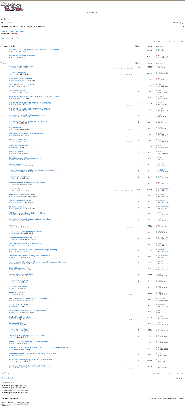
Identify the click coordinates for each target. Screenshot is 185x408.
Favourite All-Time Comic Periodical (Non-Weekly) (29, 341)
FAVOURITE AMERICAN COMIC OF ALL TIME (27, 335)
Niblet (13, 190)
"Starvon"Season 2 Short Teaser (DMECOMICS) (28, 311)
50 (126, 190)
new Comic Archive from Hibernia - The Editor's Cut (30, 299)
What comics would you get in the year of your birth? (30, 360)
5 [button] (177, 41)
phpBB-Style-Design (23, 404)
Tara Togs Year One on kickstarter (22, 85)
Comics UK (92, 13)
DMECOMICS (15, 172)
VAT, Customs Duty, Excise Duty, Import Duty (27, 213)
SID (13, 141)
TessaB (13, 178)
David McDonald (16, 202)
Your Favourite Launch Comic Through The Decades (30, 366)
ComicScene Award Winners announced (25, 158)
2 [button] (169, 41)
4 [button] (174, 41)
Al (10, 33)
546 (121, 68)
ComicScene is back (17, 91)
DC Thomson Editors (17, 207)
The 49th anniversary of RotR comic (23, 237)
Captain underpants (17, 80)
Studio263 (15, 184)
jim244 (160, 66)
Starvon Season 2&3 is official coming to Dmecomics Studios (33, 170)
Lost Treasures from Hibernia (20, 201)
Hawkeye (14, 215)
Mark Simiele (15, 233)
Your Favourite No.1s (17, 140)
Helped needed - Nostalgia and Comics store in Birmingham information (38, 262)
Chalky (160, 97)
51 (128, 190)
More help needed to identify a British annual (27, 182)
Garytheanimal (15, 166)
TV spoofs (13, 225)
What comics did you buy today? (22, 66)
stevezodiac (14, 147)
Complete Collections (17, 72)
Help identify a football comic (20, 176)
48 (121, 190)
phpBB (9, 402)
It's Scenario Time (16, 323)
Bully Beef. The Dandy (18, 286)
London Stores (15, 164)
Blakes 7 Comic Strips (18, 329)
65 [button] (182, 41)
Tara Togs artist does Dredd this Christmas (26, 244)
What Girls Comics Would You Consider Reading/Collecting (33, 250)
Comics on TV (14, 188)
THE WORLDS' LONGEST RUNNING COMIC (26, 133)
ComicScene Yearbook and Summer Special (26, 115)
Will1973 (13, 257)
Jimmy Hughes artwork (18, 292)
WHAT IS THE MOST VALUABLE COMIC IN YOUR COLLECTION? (35, 97)
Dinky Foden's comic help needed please (25, 231)
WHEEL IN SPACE (16, 152)
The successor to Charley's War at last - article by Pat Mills (32, 354)
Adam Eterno (162, 298)
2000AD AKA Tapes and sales (21, 274)
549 (131, 68)
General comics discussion (12, 31)
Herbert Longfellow (17, 196)
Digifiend (160, 49)
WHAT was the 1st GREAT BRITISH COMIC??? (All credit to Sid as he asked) (40, 347)
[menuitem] (11, 23)
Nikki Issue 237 (15, 127)
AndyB (14, 33)
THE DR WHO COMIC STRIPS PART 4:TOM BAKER (29, 109)
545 (118, 68)
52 (131, 190)
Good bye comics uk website (20, 78)
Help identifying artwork (18, 280)
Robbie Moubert (163, 188)
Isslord (160, 341)
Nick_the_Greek (17, 239)
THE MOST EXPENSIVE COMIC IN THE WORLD (28, 121)
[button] (163, 41)
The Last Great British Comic (20, 317)
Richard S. (161, 164)
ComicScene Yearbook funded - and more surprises (30, 219)
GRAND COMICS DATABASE (20, 305)
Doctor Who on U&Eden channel (22, 146)
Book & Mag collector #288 (20, 268)
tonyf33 (13, 86)
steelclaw (14, 68)
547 (124, 68)
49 (123, 190)
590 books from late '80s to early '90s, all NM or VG (29, 256)
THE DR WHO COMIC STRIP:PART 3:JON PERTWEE (30, 103)
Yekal (13, 282)
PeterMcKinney (15, 264)
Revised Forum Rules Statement (22, 55)
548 (128, 68)
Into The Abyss (162, 72)
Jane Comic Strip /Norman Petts (22, 195)
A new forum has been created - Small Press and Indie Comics (34, 49)
